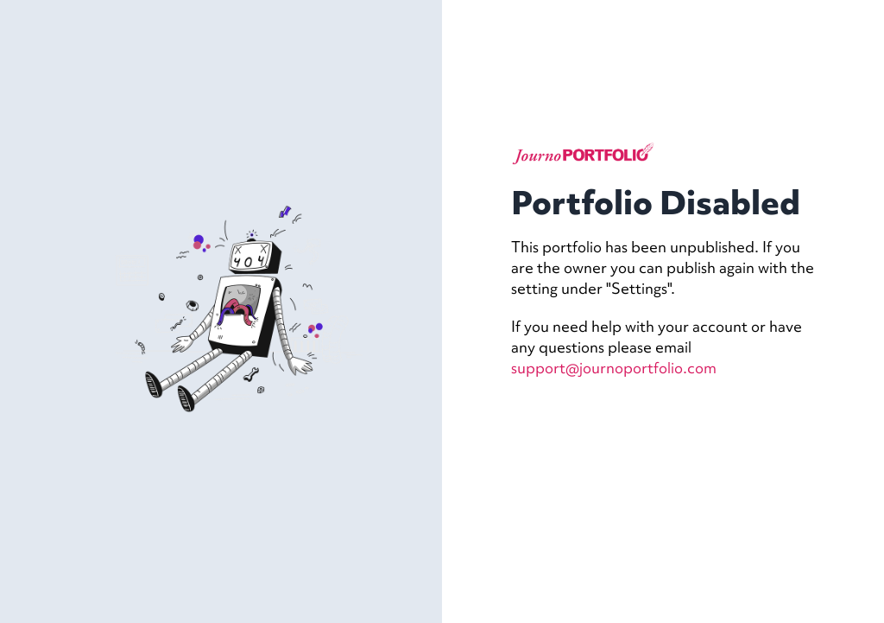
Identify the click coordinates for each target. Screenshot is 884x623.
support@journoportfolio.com (614, 368)
